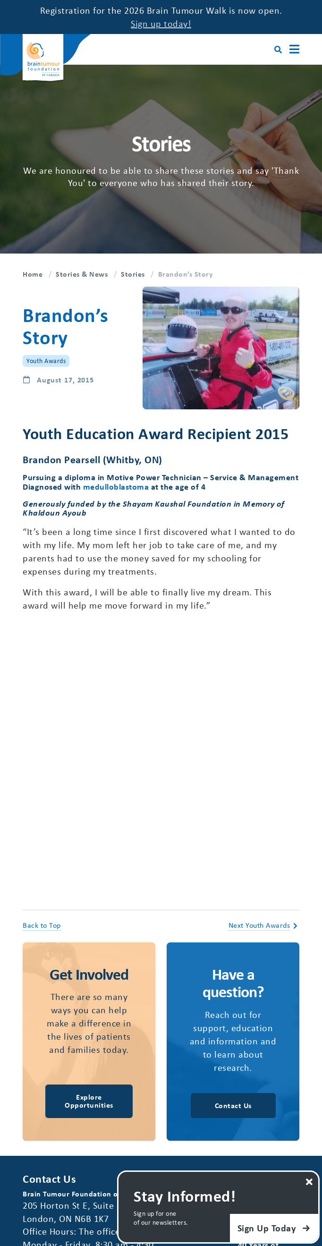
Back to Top (42, 925)
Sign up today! (161, 23)
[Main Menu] (294, 49)
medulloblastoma (116, 486)
